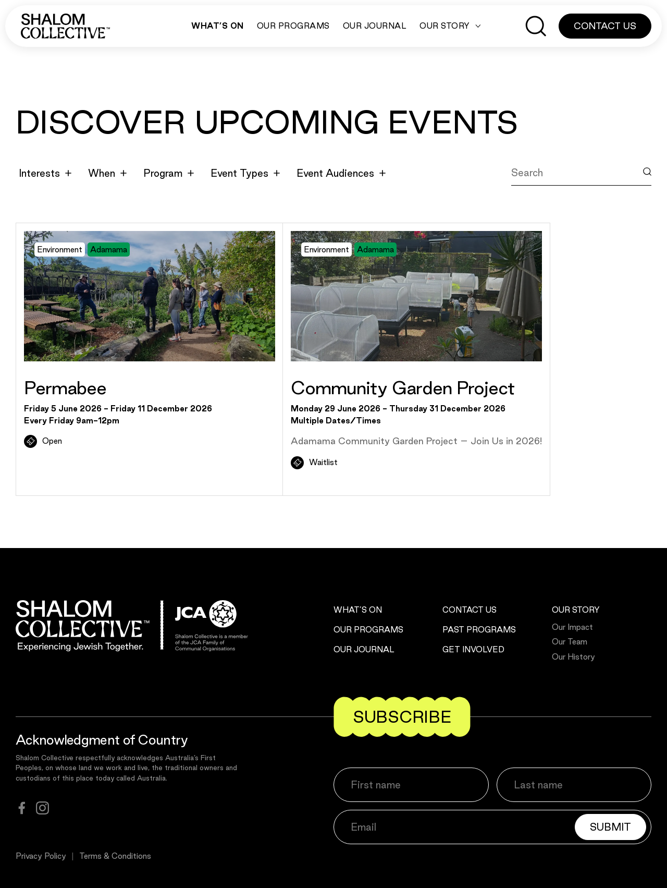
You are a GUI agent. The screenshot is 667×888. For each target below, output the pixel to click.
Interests (45, 173)
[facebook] (22, 808)
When (107, 173)
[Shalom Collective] (65, 26)
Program (168, 173)
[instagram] (42, 808)
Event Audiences (341, 173)
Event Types (245, 173)
